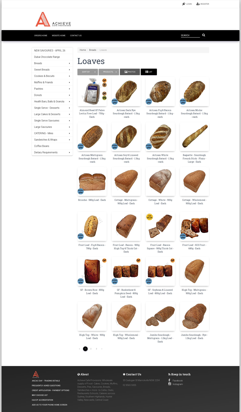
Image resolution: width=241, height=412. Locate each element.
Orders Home (40, 35)
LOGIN (187, 3)
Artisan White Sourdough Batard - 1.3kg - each (160, 158)
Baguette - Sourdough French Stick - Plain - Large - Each (194, 158)
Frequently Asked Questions (46, 386)
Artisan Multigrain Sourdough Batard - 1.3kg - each (92, 158)
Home (83, 50)
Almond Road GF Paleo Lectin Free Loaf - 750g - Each (92, 113)
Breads (52, 63)
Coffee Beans (41, 146)
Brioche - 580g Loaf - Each (92, 199)
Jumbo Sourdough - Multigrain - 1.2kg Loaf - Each (160, 338)
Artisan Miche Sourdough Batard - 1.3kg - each (194, 113)
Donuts (52, 95)
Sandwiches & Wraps (52, 139)
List (148, 72)
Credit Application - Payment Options (50, 390)
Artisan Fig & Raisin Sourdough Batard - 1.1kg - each (160, 113)
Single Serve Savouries (52, 120)
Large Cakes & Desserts (52, 114)
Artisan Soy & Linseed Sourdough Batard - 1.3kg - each (126, 158)
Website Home (58, 35)
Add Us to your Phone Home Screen (49, 405)
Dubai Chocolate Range (47, 56)
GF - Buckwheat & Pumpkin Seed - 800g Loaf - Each (126, 293)
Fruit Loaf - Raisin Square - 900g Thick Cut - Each (160, 248)
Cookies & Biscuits (52, 76)
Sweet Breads (52, 69)
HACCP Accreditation (42, 400)
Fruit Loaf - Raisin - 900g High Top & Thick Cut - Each (126, 248)
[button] (87, 72)
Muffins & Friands (52, 82)
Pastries (52, 88)
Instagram (175, 384)
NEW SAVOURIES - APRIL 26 (49, 50)
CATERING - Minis (52, 133)
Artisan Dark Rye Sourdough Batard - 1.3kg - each (126, 113)
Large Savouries (52, 126)
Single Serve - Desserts (52, 107)
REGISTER (202, 3)
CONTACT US (75, 35)
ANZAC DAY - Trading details (46, 381)
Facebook (175, 380)
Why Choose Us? (40, 395)
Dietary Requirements (52, 152)
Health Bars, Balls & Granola (52, 101)
